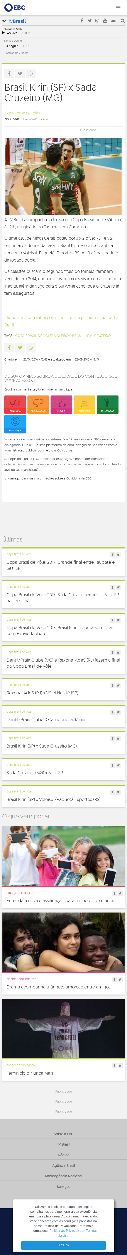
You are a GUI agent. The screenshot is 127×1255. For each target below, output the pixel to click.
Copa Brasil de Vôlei (22, 113)
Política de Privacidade (66, 1230)
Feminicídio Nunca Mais (30, 1073)
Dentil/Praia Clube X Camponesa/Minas (46, 720)
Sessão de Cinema (17, 53)
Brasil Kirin (82, 336)
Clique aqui (12, 478)
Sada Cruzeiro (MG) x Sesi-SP (35, 773)
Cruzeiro (102, 336)
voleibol (62, 336)
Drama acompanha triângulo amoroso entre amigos (59, 987)
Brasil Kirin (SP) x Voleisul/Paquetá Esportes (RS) (53, 799)
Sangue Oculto (13, 41)
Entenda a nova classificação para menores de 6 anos (60, 901)
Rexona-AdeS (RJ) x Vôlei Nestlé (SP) (42, 693)
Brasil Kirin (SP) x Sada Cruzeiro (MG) (42, 746)
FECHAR (63, 1245)
